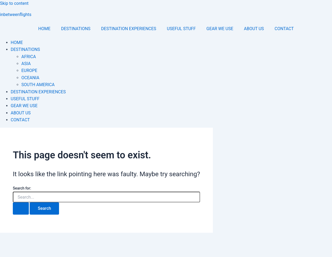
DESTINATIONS (76, 28)
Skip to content (14, 3)
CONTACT (284, 28)
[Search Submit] (21, 208)
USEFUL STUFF (181, 28)
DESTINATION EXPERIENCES (128, 28)
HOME (44, 28)
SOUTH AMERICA (37, 84)
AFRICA (28, 56)
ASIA (26, 63)
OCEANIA (30, 77)
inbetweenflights (16, 14)
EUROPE (29, 70)
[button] (171, 49)
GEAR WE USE (219, 28)
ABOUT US (254, 28)
